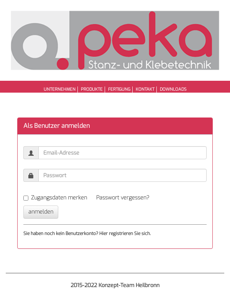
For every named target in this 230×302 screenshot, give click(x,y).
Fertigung (119, 89)
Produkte (92, 89)
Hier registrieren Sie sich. (125, 233)
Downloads (173, 89)
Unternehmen (60, 89)
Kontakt (145, 89)
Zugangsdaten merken (55, 197)
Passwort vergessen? (122, 197)
